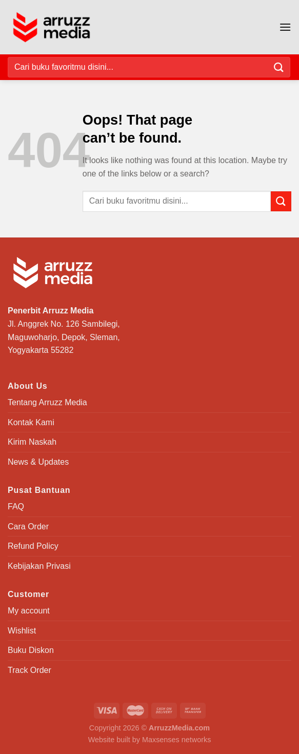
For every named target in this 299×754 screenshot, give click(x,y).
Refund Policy (33, 546)
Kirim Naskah (32, 442)
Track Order (29, 670)
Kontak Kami (31, 422)
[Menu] (285, 26)
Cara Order (28, 526)
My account (29, 610)
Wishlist (22, 630)
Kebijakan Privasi (39, 566)
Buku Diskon (31, 650)
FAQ (16, 506)
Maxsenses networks (176, 740)
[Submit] (279, 67)
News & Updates (38, 462)
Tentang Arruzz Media (47, 402)
